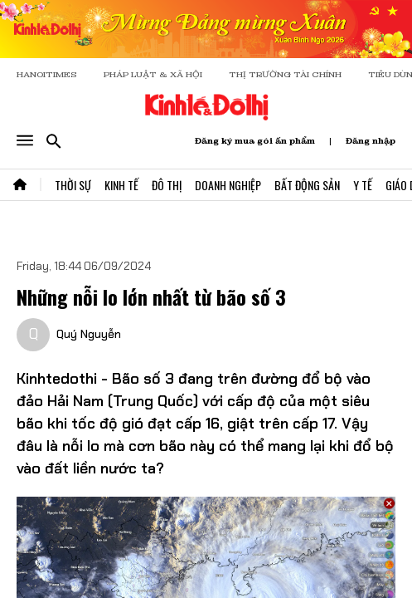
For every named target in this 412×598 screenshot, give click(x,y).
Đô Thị (167, 185)
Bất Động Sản (307, 185)
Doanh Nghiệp (228, 185)
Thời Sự (73, 185)
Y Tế (362, 185)
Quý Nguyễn (88, 333)
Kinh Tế (121, 185)
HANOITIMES (47, 74)
